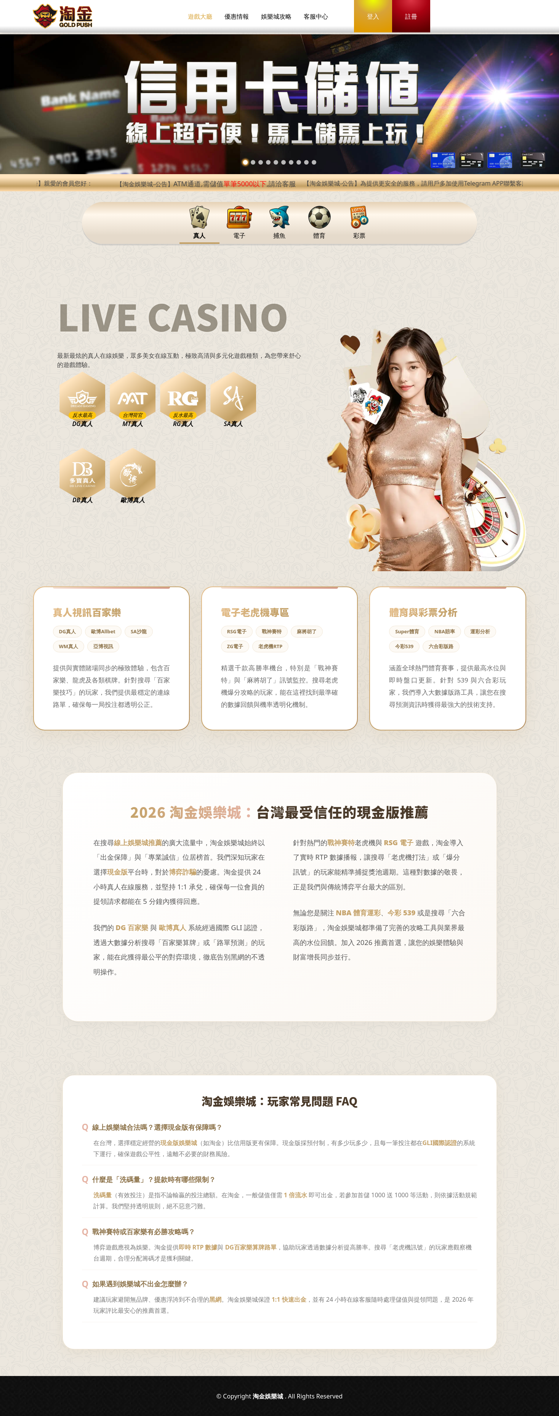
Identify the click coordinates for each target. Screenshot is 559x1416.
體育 (320, 223)
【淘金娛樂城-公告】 (227, 184)
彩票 (360, 223)
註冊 (411, 16)
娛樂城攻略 (276, 16)
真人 (199, 223)
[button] (245, 162)
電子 (239, 223)
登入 (373, 16)
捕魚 (279, 223)
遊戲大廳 (200, 16)
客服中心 (316, 16)
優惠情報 (236, 16)
